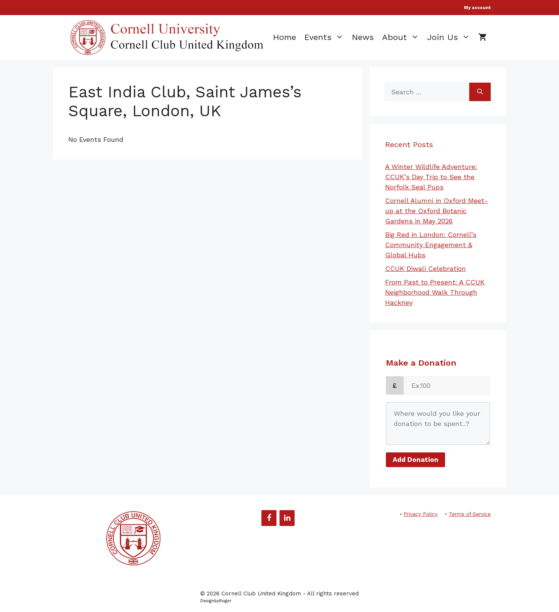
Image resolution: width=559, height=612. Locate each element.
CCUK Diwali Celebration (425, 268)
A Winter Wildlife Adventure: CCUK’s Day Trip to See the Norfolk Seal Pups (431, 177)
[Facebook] (268, 518)
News (363, 37)
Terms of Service (470, 514)
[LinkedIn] (287, 518)
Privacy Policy (421, 514)
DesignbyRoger (216, 600)
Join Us (450, 37)
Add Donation (415, 459)
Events (326, 37)
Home (284, 37)
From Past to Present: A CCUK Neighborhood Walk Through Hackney (435, 292)
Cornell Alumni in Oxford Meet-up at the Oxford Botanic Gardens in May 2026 (436, 211)
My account (477, 7)
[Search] (480, 92)
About (402, 37)
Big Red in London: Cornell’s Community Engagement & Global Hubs (430, 245)
